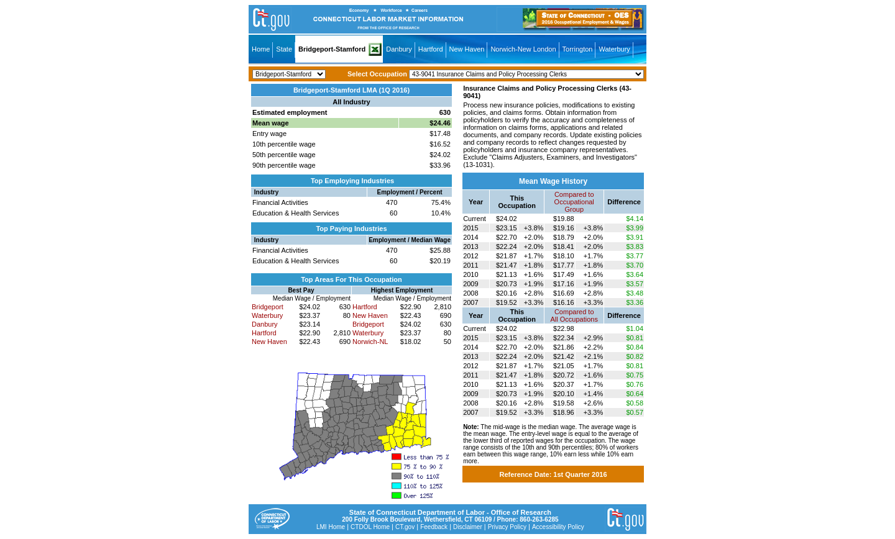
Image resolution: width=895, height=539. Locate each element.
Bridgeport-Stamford (331, 49)
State (284, 49)
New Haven (467, 49)
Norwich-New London (523, 49)
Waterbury (614, 49)
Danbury (399, 49)
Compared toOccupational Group (574, 202)
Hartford (430, 49)
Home (261, 49)
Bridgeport (267, 306)
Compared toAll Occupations (574, 315)
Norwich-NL (370, 341)
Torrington (577, 49)
